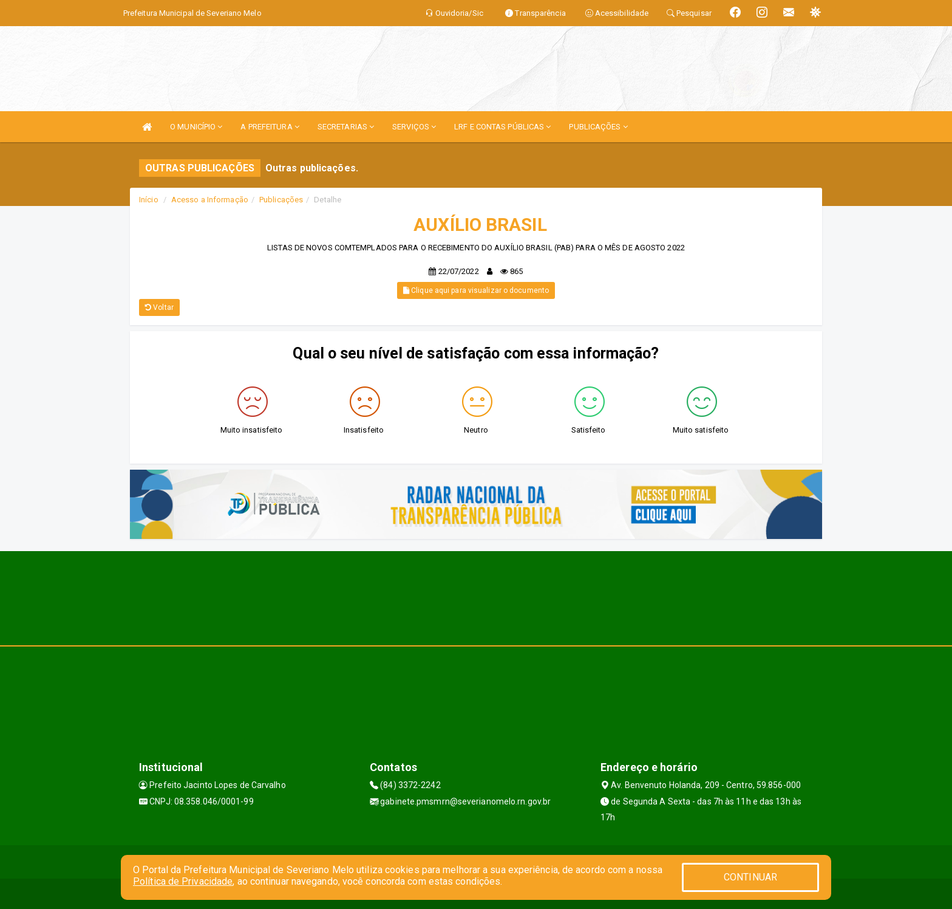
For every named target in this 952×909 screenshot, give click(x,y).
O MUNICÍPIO (196, 126)
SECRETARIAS (346, 126)
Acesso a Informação (209, 199)
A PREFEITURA (269, 126)
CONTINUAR (750, 877)
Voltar (159, 307)
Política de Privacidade (183, 881)
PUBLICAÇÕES (598, 126)
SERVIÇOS (414, 126)
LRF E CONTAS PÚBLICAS (502, 126)
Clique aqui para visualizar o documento (476, 290)
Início (148, 199)
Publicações (281, 199)
